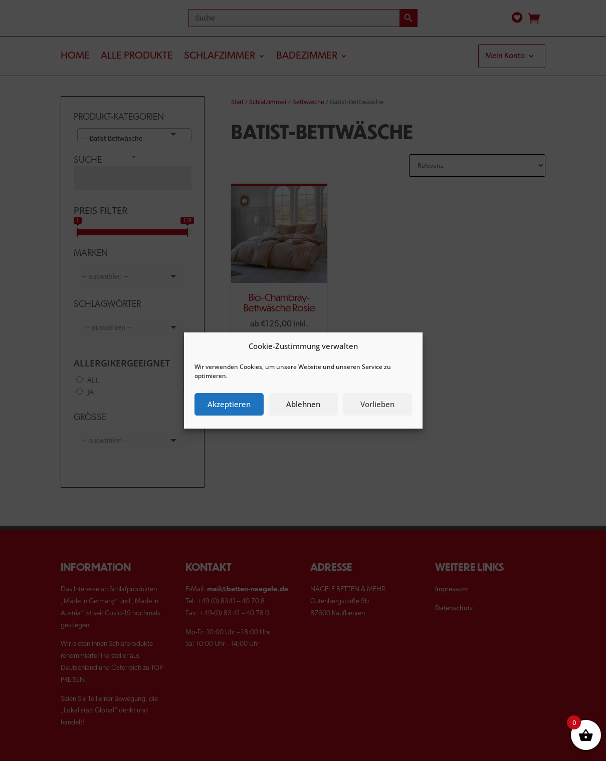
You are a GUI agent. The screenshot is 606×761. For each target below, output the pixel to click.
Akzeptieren (229, 404)
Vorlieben (377, 404)
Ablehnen (303, 404)
